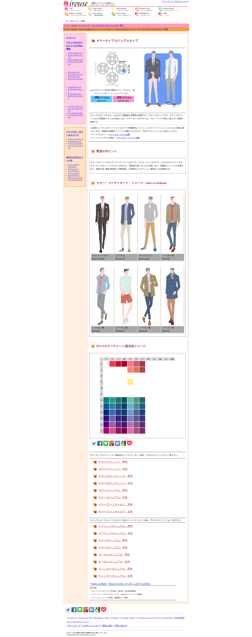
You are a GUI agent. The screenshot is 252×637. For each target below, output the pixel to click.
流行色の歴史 (179, 618)
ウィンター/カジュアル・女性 (115, 575)
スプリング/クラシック (75, 53)
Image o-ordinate (99, 583)
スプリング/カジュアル (75, 59)
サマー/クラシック (74, 72)
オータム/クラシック (74, 87)
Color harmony (122, 9)
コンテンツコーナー (85, 618)
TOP (74, 9)
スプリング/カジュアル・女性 (115, 533)
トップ (66, 25)
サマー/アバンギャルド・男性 (115, 504)
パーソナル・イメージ (145, 618)
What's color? (97, 9)
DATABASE (144, 14)
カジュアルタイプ (155, 29)
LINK (166, 14)
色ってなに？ (99, 618)
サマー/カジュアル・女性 (113, 497)
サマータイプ (142, 29)
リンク (86, 622)
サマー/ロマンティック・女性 (115, 483)
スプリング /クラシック (75, 139)
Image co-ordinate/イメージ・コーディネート (96, 29)
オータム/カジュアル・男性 (114, 554)
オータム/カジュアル (74, 93)
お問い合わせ (120, 625)
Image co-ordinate (78, 14)
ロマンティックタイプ (75, 177)
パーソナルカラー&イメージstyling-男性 (107, 25)
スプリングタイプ (74, 164)
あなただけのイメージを (125, 29)
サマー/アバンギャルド (75, 79)
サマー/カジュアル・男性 (113, 490)
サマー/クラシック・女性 (113, 469)
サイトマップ (167, 1)
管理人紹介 (107, 625)
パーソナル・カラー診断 (119, 134)
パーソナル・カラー (127, 618)
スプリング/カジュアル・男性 (115, 526)
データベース (84, 25)
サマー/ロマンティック (75, 74)
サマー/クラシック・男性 (113, 461)
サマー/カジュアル (74, 76)
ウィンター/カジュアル (75, 113)
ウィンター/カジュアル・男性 (115, 568)
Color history (97, 14)
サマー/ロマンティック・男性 (115, 476)
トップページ (72, 618)
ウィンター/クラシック (75, 106)
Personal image (170, 9)
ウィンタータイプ (74, 171)
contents (74, 25)
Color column (123, 14)
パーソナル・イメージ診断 (128, 138)
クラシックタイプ (74, 173)
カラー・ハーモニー (112, 618)
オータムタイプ (73, 169)
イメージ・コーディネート (164, 618)
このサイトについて (180, 1)
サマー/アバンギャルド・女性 (115, 511)
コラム (69, 622)
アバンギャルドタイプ (75, 180)
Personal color (146, 9)
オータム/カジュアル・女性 (114, 561)
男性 (166, 29)
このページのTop (142, 583)
